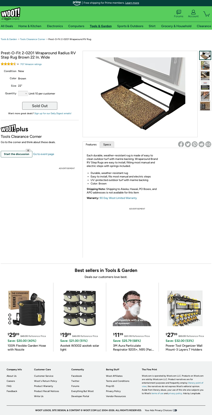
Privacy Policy (113, 391)
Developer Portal (80, 396)
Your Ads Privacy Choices (158, 410)
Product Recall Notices (46, 391)
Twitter (75, 381)
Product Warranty (43, 386)
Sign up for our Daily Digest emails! (53, 113)
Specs (107, 144)
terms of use (157, 393)
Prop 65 (110, 386)
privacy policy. (175, 393)
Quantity (10, 93)
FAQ (9, 386)
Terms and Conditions (117, 381)
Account (193, 14)
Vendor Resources (116, 396)
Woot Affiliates (114, 376)
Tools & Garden (9, 39)
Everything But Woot (82, 391)
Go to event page (43, 154)
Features (91, 144)
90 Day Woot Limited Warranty (118, 198)
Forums (178, 14)
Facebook (76, 376)
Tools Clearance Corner (32, 39)
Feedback (12, 391)
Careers (11, 381)
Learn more (132, 2)
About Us (12, 376)
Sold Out (40, 105)
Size (13, 85)
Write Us (38, 396)
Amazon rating (31, 64)
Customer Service (43, 376)
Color (13, 78)
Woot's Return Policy (45, 381)
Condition (10, 71)
